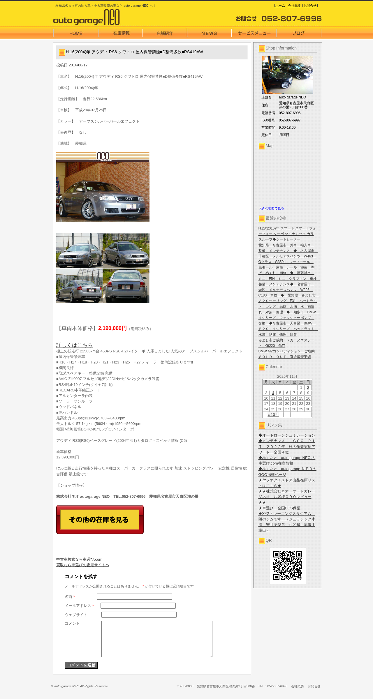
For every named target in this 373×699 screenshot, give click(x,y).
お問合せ (310, 5)
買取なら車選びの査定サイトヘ (82, 565)
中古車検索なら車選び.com (79, 559)
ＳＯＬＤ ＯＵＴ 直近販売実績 (284, 357)
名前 (70, 596)
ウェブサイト (76, 614)
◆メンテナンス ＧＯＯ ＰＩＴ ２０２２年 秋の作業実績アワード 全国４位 (286, 446)
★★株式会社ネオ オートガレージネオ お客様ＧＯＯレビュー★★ (286, 496)
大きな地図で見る (271, 208)
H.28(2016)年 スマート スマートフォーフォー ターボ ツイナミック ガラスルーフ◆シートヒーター (287, 233)
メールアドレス (79, 605)
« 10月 (273, 414)
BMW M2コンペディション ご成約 (286, 351)
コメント (72, 623)
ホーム (280, 5)
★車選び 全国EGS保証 (279, 508)
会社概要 (294, 5)
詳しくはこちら (74, 345)
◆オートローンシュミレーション (286, 435)
